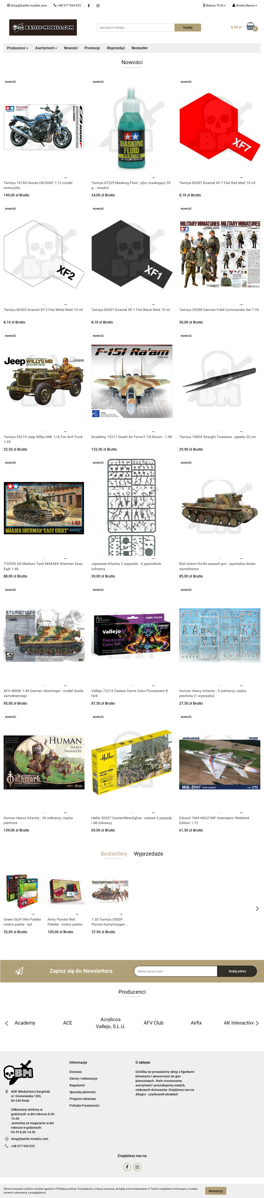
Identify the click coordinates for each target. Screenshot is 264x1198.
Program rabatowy (82, 1099)
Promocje (92, 48)
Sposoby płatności (82, 1092)
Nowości (71, 48)
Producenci (17, 48)
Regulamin (77, 1085)
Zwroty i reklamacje (83, 1078)
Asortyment (46, 48)
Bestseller (140, 48)
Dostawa (75, 1072)
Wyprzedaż (116, 48)
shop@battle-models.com (29, 1139)
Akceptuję (216, 1191)
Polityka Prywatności (84, 1105)
